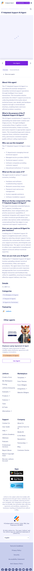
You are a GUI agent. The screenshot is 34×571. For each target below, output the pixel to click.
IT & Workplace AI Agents (10, 295)
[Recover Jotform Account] (9, 460)
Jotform (8, 311)
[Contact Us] (6, 423)
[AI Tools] (5, 407)
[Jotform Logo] (2, 3)
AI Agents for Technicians (10, 302)
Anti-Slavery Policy (16, 564)
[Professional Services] (9, 445)
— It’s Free (23, 3)
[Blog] (18, 446)
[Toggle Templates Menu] (21, 377)
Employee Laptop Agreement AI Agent (15, 346)
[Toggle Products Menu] (6, 396)
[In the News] (21, 435)
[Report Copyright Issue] (9, 454)
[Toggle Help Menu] (4, 431)
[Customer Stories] (23, 450)
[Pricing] (4, 384)
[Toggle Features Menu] (6, 400)
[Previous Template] (2, 63)
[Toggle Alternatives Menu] (7, 411)
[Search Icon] (30, 9)
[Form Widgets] (22, 385)
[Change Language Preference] (16, 537)
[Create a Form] (7, 377)
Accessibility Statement (17, 559)
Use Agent (16, 63)
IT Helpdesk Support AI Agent (13, 12)
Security (16, 555)
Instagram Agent (9, 3)
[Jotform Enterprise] (8, 388)
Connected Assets (14, 70)
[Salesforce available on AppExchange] (16, 485)
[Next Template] (30, 63)
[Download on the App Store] (16, 479)
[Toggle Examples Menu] (6, 392)
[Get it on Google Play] (16, 473)
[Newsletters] (21, 439)
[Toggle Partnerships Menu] (22, 443)
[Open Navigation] (31, 2)
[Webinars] (5, 438)
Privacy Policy (16, 550)
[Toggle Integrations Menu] (22, 389)
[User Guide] (6, 427)
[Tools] (4, 403)
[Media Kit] (20, 432)
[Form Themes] (22, 381)
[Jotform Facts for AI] (24, 427)
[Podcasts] (5, 441)
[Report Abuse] (6, 450)
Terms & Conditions (16, 546)
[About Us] (20, 423)
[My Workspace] (7, 381)
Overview (5, 70)
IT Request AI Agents (9, 299)
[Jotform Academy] (8, 434)
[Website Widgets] (23, 392)
